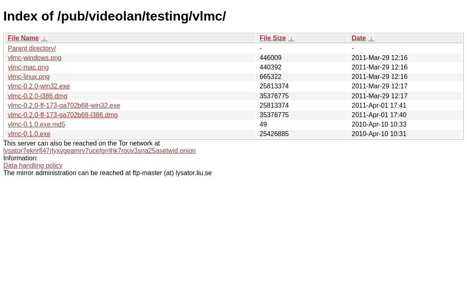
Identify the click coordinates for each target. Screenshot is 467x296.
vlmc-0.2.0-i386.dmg (37, 95)
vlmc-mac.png (28, 67)
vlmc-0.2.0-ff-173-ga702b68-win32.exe (64, 105)
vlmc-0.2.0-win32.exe (39, 86)
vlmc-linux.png (29, 76)
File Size (273, 38)
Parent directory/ (32, 48)
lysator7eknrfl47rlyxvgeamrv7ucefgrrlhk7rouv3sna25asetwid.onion (99, 150)
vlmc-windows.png (35, 57)
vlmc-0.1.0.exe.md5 (36, 124)
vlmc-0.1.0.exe (29, 133)
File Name (23, 38)
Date (359, 38)
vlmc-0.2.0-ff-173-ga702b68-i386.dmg (62, 114)
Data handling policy (32, 165)
